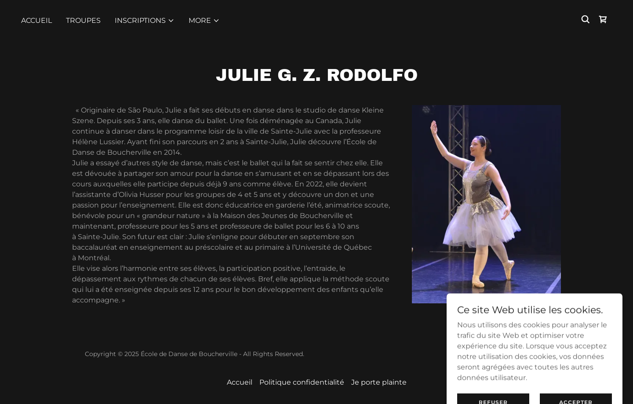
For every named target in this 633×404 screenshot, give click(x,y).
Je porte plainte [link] (379, 382)
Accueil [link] (36, 20)
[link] (603, 19)
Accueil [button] (239, 382)
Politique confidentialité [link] (301, 382)
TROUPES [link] (83, 20)
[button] (145, 20)
